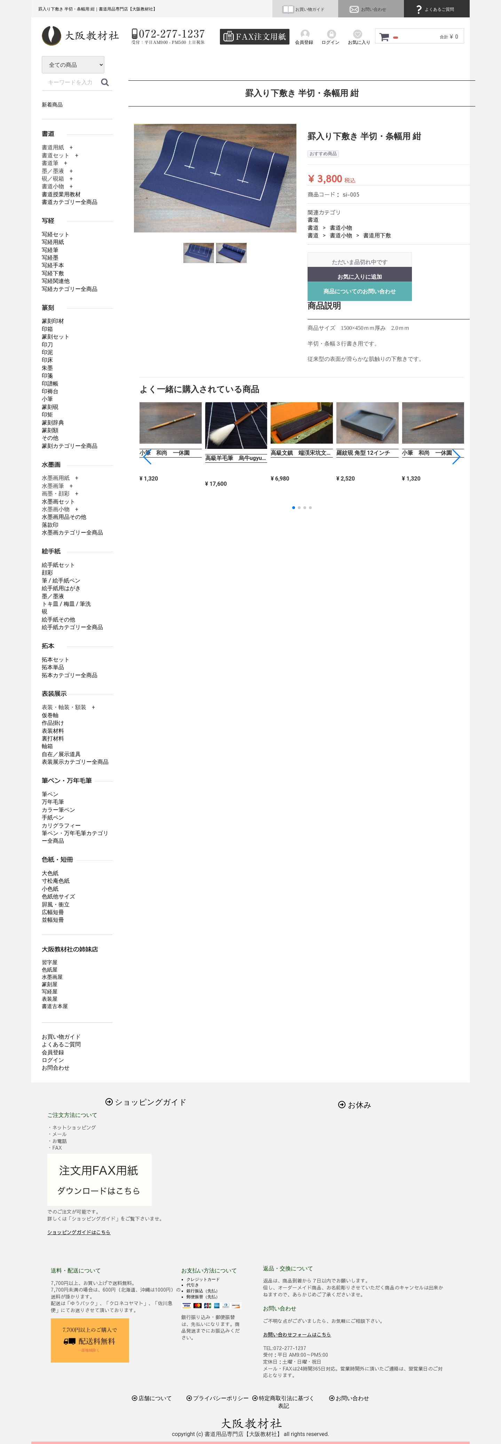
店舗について (152, 1398)
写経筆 (50, 250)
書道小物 (341, 227)
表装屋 (49, 999)
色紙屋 (49, 970)
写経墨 (50, 257)
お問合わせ (56, 1067)
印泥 (47, 352)
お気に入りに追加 (359, 276)
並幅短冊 (53, 920)
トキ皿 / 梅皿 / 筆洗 (66, 604)
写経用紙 (53, 242)
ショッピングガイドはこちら (79, 1232)
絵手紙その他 (58, 619)
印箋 (47, 375)
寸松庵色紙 (56, 881)
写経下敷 (53, 273)
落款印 (50, 525)
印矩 (47, 414)
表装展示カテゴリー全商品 (75, 762)
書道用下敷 (377, 235)
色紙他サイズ (58, 896)
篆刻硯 (50, 407)
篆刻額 (50, 430)
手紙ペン (53, 817)
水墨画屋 (52, 977)
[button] (456, 457)
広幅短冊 (53, 912)
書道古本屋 (55, 1006)
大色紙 (50, 873)
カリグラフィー (61, 825)
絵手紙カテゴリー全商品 (72, 627)
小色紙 (50, 889)
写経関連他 (56, 281)
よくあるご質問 (434, 9)
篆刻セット (56, 336)
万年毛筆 (53, 802)
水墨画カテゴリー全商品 (72, 532)
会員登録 (53, 1052)
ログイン (53, 1060)
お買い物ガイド (303, 9)
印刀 (47, 344)
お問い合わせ (367, 9)
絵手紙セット (58, 565)
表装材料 (53, 731)
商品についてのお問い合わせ (360, 291)
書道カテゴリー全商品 (69, 202)
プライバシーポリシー (217, 1398)
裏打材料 (53, 738)
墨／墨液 (53, 596)
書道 (313, 219)
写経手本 (53, 265)
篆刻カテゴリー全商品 (69, 446)
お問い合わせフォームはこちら (297, 1334)
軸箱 (47, 746)
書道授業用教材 (61, 194)
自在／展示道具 (61, 754)
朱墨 (47, 368)
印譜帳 (50, 383)
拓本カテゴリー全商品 (69, 675)
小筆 (47, 399)
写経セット (56, 234)
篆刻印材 (53, 321)
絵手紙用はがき (61, 588)
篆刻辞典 (53, 422)
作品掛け (53, 723)
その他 (50, 438)
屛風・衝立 (56, 904)
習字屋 (49, 962)
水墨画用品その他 (64, 517)
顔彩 (47, 572)
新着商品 (52, 105)
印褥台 (50, 391)
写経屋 (49, 992)
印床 (47, 360)
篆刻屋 (49, 984)
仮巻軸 (50, 715)
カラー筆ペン (58, 810)
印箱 (47, 329)
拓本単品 (53, 667)
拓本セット (56, 659)
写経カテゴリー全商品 (69, 289)
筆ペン (50, 794)
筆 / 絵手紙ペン (61, 580)
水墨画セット (58, 501)
